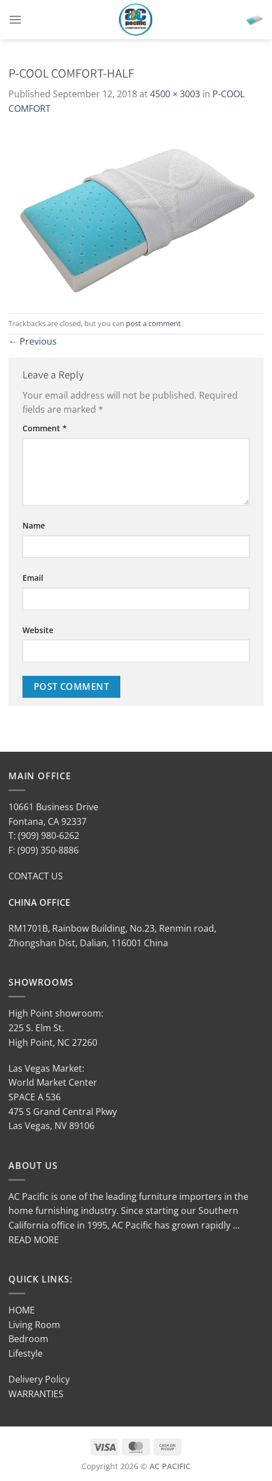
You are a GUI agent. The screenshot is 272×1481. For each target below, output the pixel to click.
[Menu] (15, 19)
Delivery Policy (39, 1379)
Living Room (34, 1325)
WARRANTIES (36, 1394)
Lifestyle (25, 1353)
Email (32, 577)
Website (37, 630)
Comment (44, 428)
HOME (21, 1310)
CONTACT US (35, 876)
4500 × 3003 (175, 94)
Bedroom (28, 1339)
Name (33, 525)
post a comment (153, 323)
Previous (32, 341)
